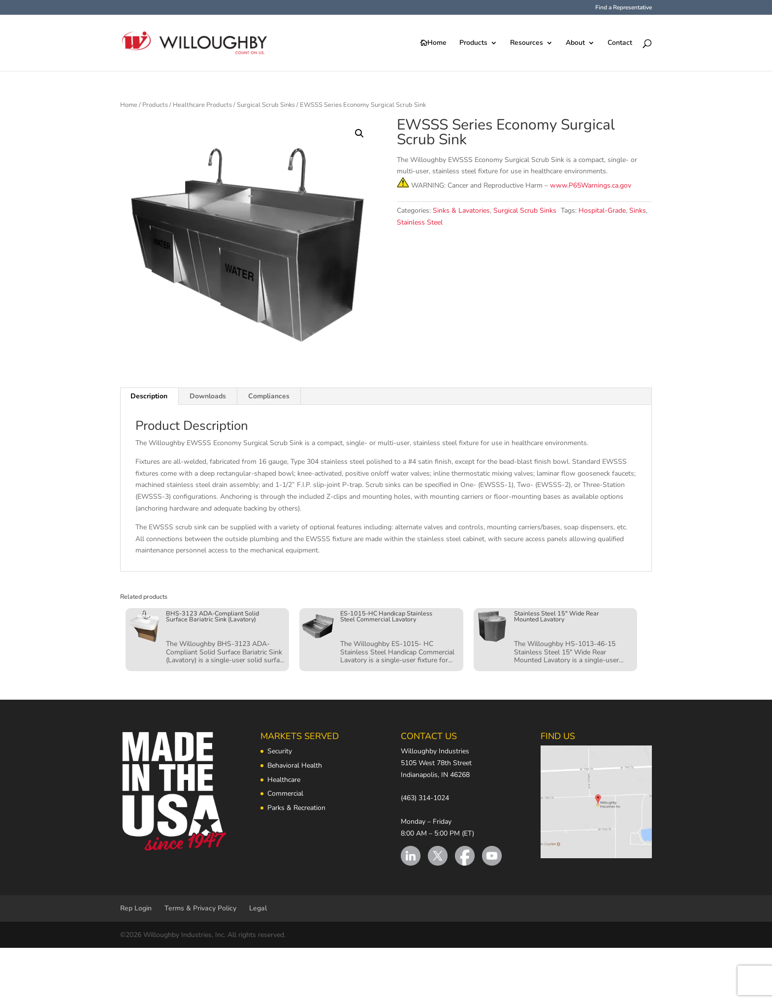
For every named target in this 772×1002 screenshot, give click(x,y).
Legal (258, 908)
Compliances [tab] (269, 396)
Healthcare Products (202, 104)
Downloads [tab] (208, 396)
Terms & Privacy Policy (200, 908)
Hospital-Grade (602, 210)
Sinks (637, 210)
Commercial (285, 793)
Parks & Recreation (296, 807)
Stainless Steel (420, 222)
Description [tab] (148, 396)
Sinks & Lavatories (461, 210)
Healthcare (283, 779)
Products (473, 43)
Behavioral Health (294, 765)
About (575, 43)
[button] (359, 133)
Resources (526, 43)
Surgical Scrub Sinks (266, 104)
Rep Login (136, 908)
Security (279, 751)
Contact (620, 43)
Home (437, 43)
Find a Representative (623, 7)
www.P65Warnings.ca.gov (590, 185)
